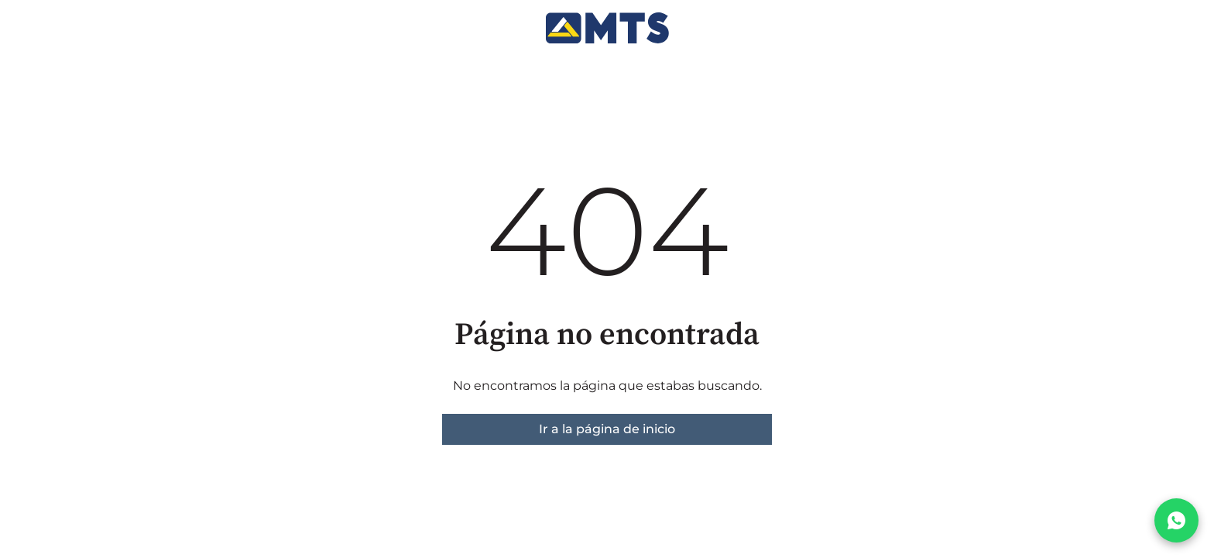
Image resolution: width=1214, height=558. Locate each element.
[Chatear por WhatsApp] (1176, 520)
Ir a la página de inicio (607, 429)
